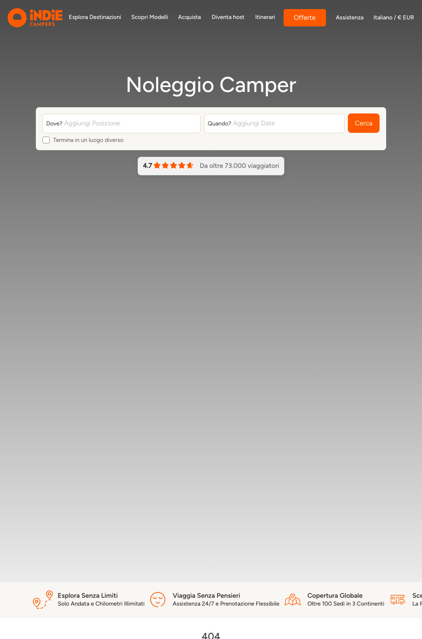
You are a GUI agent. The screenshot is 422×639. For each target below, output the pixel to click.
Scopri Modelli (149, 17)
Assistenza (349, 18)
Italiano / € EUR (393, 18)
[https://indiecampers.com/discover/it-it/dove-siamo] (95, 17)
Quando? (219, 123)
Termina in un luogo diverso (88, 140)
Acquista (189, 17)
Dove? (54, 123)
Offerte (305, 17)
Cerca (364, 123)
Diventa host (228, 17)
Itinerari (265, 17)
